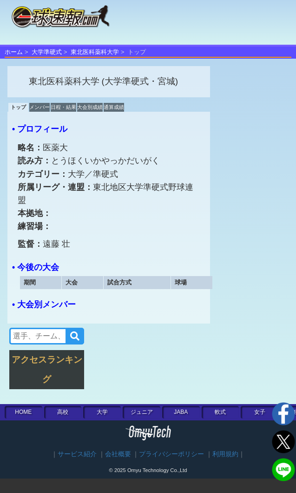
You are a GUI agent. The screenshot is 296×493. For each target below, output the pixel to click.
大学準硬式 (47, 51)
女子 (259, 412)
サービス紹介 (77, 454)
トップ (18, 107)
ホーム (14, 51)
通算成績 (114, 107)
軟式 (220, 412)
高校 (62, 412)
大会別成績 (90, 107)
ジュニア (142, 412)
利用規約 (225, 454)
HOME (23, 412)
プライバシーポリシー (171, 454)
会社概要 (118, 454)
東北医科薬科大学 (95, 51)
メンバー (39, 107)
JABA (181, 412)
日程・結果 (63, 107)
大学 (102, 412)
